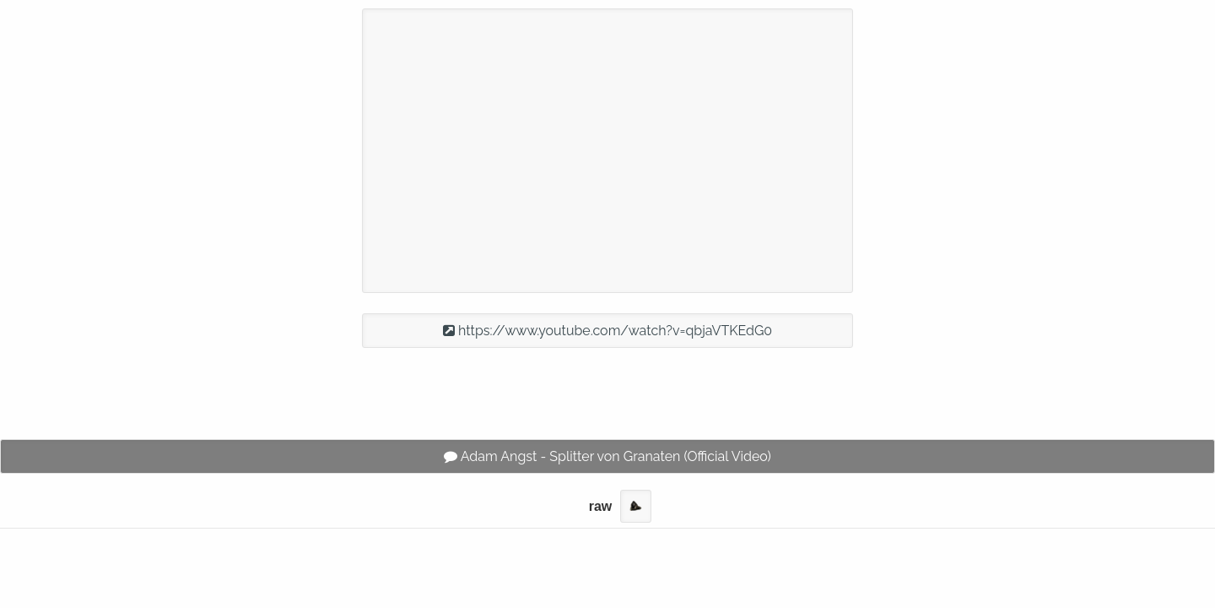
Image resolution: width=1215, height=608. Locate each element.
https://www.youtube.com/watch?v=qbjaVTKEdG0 (607, 331)
